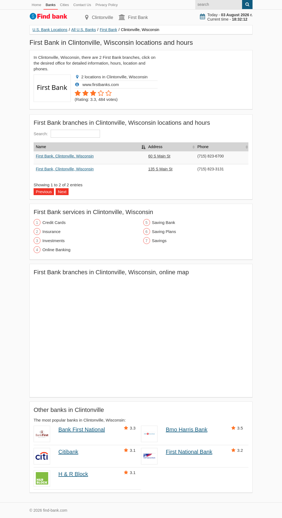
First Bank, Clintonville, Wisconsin (65, 156)
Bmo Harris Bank (186, 429)
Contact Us (82, 5)
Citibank (68, 452)
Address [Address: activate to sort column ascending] (155, 147)
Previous (44, 191)
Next (62, 191)
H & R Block (73, 474)
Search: (67, 134)
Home (36, 5)
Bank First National (81, 429)
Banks (51, 5)
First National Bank (189, 452)
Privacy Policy (107, 5)
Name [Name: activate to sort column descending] (41, 147)
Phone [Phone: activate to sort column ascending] (202, 147)
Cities (64, 5)
